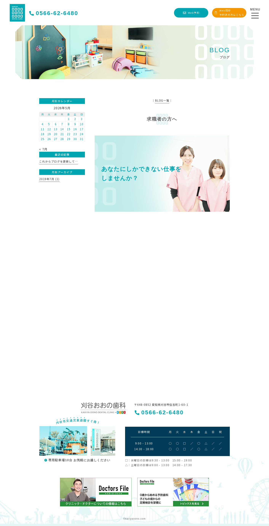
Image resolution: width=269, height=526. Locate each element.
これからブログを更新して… (58, 161)
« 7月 (43, 149)
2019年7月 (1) (49, 179)
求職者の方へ (162, 119)
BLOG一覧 (162, 100)
